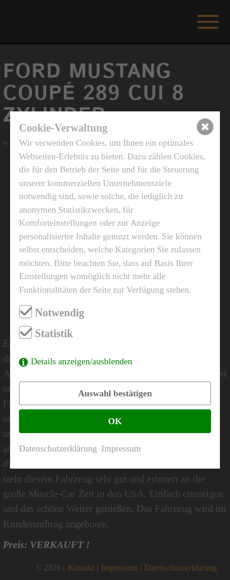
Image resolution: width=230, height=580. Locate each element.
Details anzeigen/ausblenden (81, 361)
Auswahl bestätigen (115, 393)
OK (115, 421)
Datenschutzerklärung (58, 448)
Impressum (121, 448)
